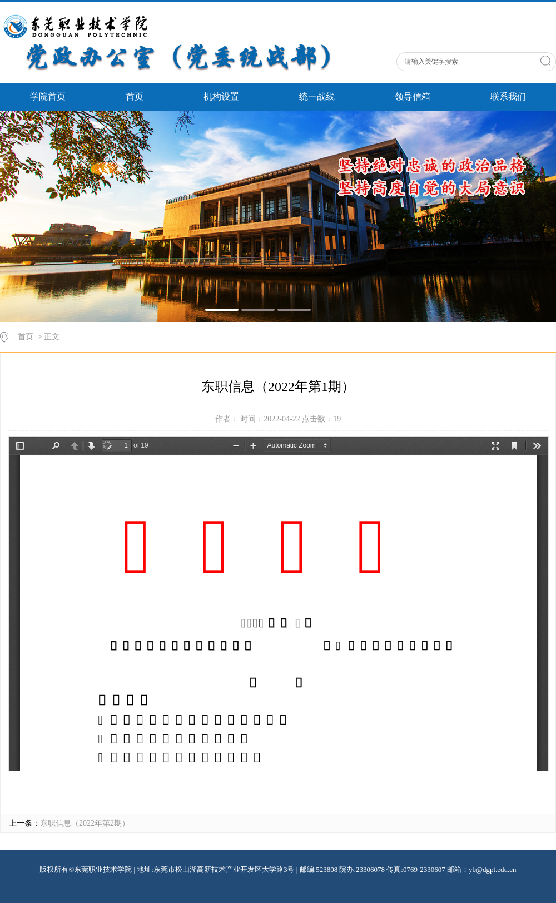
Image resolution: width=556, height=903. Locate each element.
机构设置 (221, 96)
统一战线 (317, 96)
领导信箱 (412, 96)
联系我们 (508, 96)
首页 (134, 96)
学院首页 (48, 96)
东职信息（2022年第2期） (85, 823)
